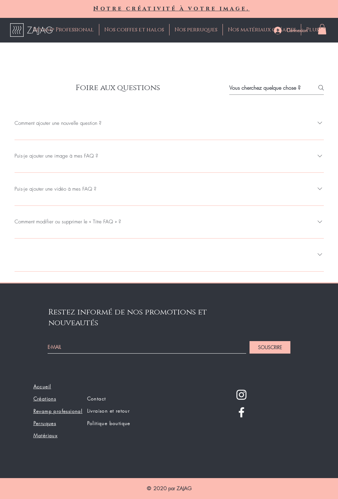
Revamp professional (58, 411)
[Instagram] (241, 394)
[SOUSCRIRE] (270, 347)
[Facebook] (241, 412)
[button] (322, 29)
